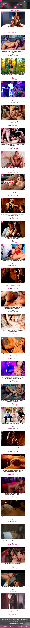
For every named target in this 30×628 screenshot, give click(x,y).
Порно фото (22, 621)
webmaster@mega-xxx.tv (22, 626)
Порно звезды (14, 621)
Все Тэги (8, 621)
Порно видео (16, 619)
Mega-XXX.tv (9, 626)
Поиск (10, 619)
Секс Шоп (20, 1)
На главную (5, 619)
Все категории (24, 619)
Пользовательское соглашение (15, 623)
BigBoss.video (26, 1)
